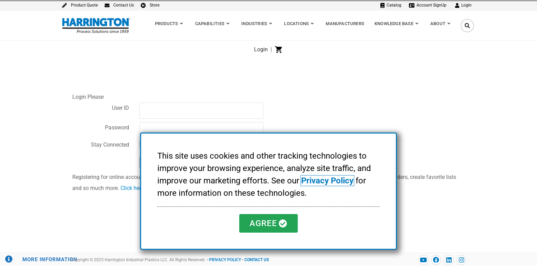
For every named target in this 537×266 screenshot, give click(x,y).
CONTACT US (256, 259)
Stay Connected (110, 144)
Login (261, 49)
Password (117, 127)
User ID (120, 108)
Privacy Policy (327, 180)
